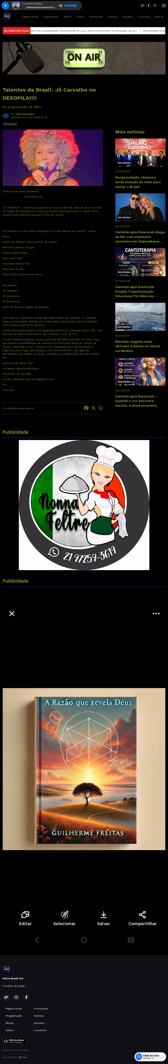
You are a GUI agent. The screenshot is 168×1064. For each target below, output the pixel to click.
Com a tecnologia (15, 1057)
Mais (159, 16)
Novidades (10, 124)
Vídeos (80, 16)
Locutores (144, 16)
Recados (128, 16)
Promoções (96, 16)
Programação (51, 16)
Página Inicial (30, 16)
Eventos (112, 16)
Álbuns (67, 16)
